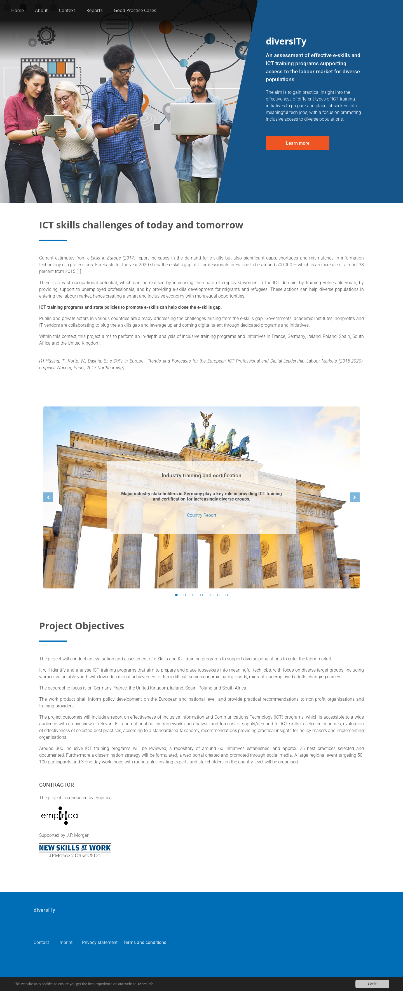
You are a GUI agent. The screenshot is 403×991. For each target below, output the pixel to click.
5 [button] (210, 595)
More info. (146, 983)
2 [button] (185, 595)
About (41, 10)
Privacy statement (100, 942)
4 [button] (201, 595)
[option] (201, 497)
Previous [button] (48, 497)
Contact (41, 942)
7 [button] (226, 595)
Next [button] (355, 497)
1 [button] (176, 595)
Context (67, 10)
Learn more (298, 143)
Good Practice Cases (135, 10)
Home (17, 10)
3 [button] (193, 595)
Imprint (65, 942)
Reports (94, 10)
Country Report (201, 515)
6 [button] (218, 595)
